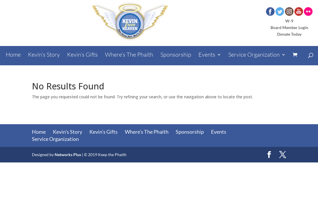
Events (206, 55)
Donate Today (289, 34)
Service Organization (254, 55)
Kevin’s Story (44, 55)
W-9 (289, 20)
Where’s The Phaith (129, 55)
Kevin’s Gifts (82, 55)
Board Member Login (289, 27)
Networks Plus (68, 154)
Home (13, 55)
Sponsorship (175, 55)
